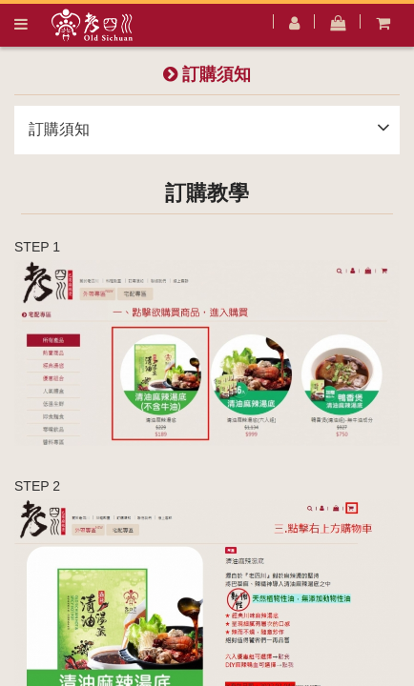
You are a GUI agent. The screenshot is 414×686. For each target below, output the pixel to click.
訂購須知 (209, 128)
